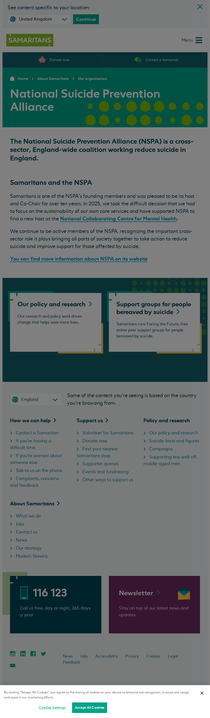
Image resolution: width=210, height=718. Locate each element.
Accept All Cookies (89, 707)
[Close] (201, 693)
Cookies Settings (52, 707)
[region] (105, 701)
